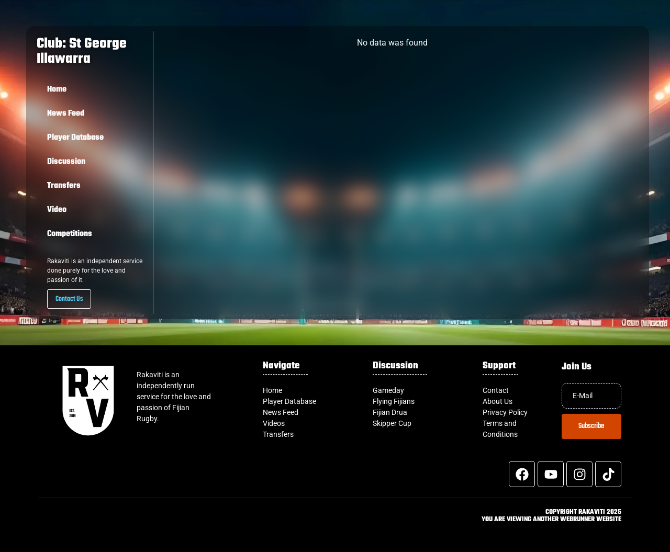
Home (56, 89)
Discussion (66, 161)
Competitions (69, 234)
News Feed (65, 113)
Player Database (75, 137)
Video (56, 210)
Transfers (64, 185)
